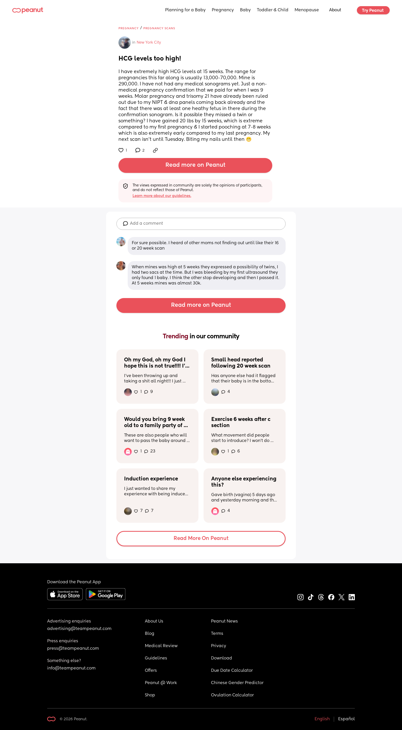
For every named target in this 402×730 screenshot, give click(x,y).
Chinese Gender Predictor (237, 683)
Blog (149, 634)
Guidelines (156, 658)
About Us (154, 621)
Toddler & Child (272, 10)
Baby (245, 10)
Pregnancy (223, 10)
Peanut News (224, 621)
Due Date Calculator (232, 671)
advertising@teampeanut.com (79, 629)
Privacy (218, 646)
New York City (149, 42)
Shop (150, 695)
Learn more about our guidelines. (162, 196)
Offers (151, 671)
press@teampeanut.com (73, 649)
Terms (217, 634)
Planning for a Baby (185, 10)
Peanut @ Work (161, 683)
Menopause (307, 10)
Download (221, 658)
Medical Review (161, 646)
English (322, 719)
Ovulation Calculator (232, 695)
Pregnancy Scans (159, 28)
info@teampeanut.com (71, 668)
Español (346, 719)
